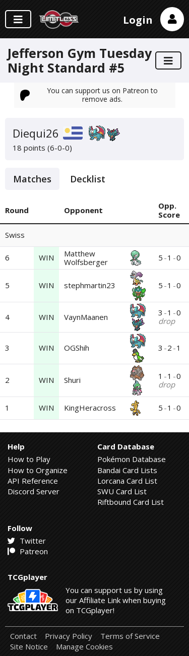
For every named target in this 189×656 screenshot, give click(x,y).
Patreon (28, 551)
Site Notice (29, 646)
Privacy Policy (68, 636)
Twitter (27, 541)
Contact (23, 636)
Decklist (87, 179)
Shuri (72, 380)
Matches (32, 179)
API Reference (33, 481)
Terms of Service (130, 636)
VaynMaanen (86, 317)
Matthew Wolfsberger (86, 257)
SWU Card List (122, 491)
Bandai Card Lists (127, 470)
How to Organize (38, 470)
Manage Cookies (84, 646)
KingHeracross (90, 408)
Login (138, 20)
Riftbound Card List (130, 502)
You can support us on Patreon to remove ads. (89, 94)
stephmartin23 (89, 285)
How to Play (29, 459)
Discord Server (33, 491)
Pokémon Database (131, 459)
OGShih (76, 348)
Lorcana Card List (127, 481)
